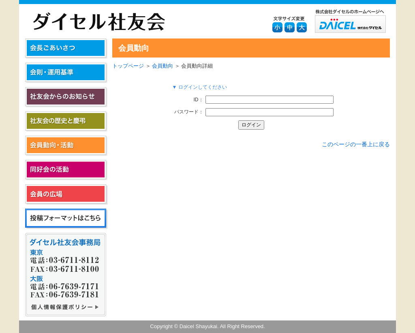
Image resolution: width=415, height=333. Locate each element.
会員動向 (162, 66)
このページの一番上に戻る (356, 144)
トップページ (128, 66)
